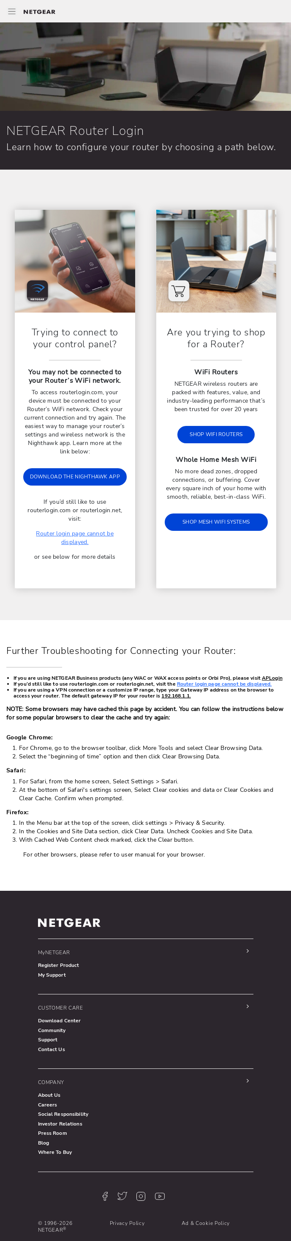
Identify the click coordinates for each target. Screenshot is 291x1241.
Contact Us (51, 1024)
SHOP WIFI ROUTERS (216, 434)
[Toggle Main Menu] (11, 11)
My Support (52, 950)
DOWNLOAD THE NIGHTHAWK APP (75, 468)
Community (52, 1005)
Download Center (59, 995)
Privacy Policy (127, 1198)
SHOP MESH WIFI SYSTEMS (216, 522)
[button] (143, 927)
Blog (43, 1117)
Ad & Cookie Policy (205, 1198)
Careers (47, 1079)
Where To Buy (55, 1127)
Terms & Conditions (61, 1221)
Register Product (58, 940)
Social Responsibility (63, 1089)
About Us (49, 1070)
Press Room (52, 1108)
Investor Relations (60, 1098)
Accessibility (125, 1221)
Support (48, 1014)
